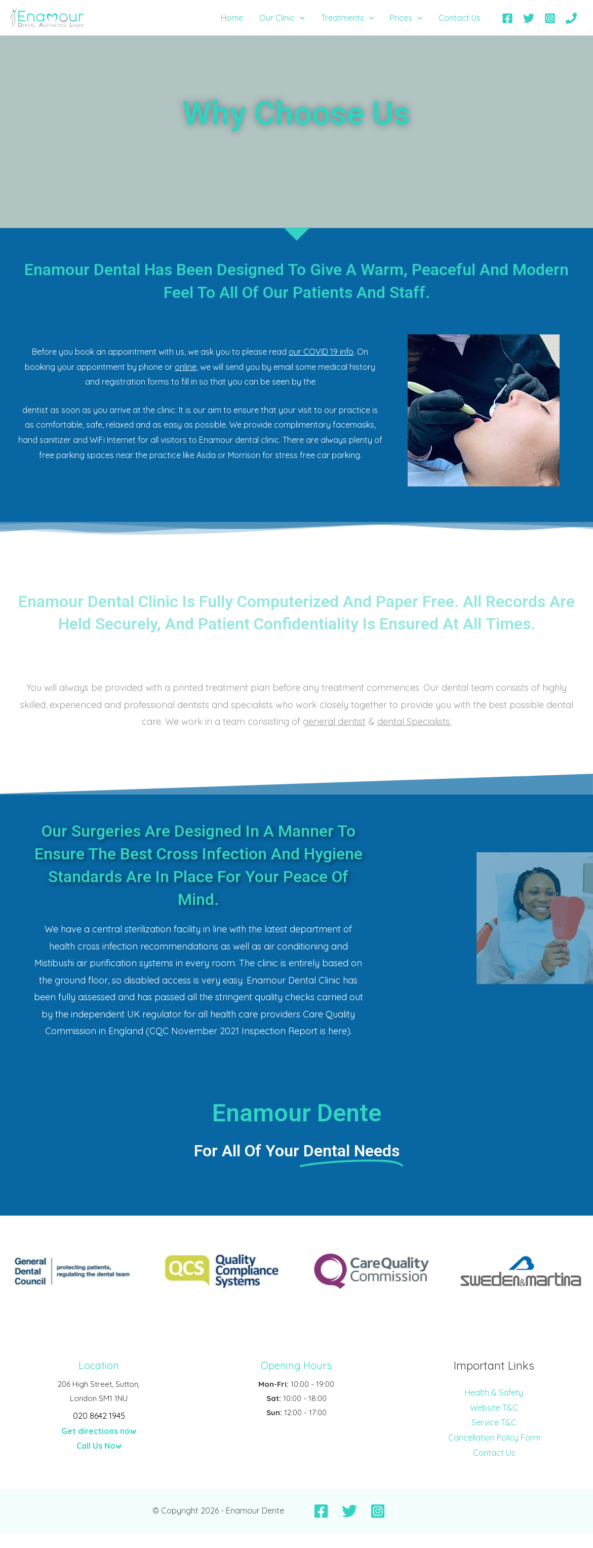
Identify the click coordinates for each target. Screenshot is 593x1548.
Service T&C (494, 1422)
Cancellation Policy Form (494, 1437)
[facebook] (509, 18)
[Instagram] (377, 1511)
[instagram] (551, 18)
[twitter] (530, 18)
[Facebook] (321, 1511)
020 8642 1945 (99, 1416)
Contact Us (494, 1453)
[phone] (572, 18)
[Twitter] (349, 1511)
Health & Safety (494, 1392)
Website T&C (494, 1408)
